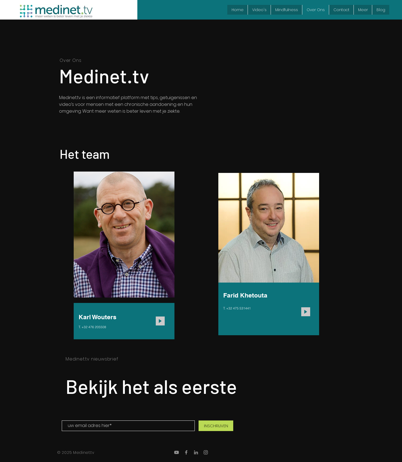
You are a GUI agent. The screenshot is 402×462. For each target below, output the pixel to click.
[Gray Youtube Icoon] (176, 452)
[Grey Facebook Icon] (186, 452)
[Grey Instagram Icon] (206, 452)
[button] (363, 10)
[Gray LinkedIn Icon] (196, 452)
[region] (124, 256)
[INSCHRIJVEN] (216, 425)
